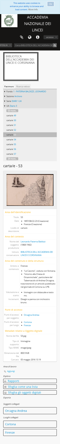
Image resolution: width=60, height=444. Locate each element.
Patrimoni (9, 86)
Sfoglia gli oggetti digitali (22, 392)
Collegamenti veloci (38, 37)
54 (15, 139)
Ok (50, 4)
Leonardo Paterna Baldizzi (33, 241)
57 (15, 153)
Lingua (30, 37)
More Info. (33, 9)
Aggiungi (11, 371)
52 (15, 129)
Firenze (27, 325)
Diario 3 (13, 105)
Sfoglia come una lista (21, 387)
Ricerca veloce (23, 86)
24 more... (12, 158)
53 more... (12, 110)
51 (15, 125)
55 (15, 144)
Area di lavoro (22, 37)
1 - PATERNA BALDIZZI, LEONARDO (29, 91)
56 (15, 149)
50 (15, 120)
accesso (50, 37)
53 (15, 134)
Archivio (18, 96)
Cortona (28, 322)
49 (15, 115)
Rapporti (11, 381)
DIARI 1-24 (16, 101)
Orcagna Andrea (31, 314)
